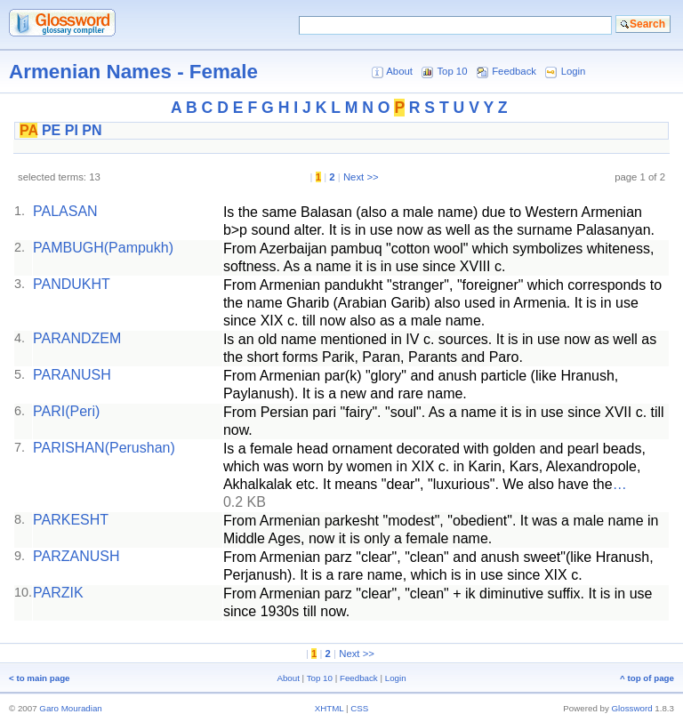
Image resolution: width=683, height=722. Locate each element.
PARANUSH (72, 374)
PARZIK (58, 592)
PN (91, 130)
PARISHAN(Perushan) (104, 447)
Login (573, 71)
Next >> (361, 177)
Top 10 (452, 71)
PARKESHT (70, 519)
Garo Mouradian (70, 708)
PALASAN (65, 211)
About (399, 71)
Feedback (514, 71)
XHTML (329, 708)
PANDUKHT (71, 284)
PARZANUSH (76, 556)
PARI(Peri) (66, 411)
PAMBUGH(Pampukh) (103, 247)
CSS (359, 708)
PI (71, 130)
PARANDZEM (77, 338)
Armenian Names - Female (133, 71)
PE (51, 130)
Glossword (632, 708)
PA (28, 130)
